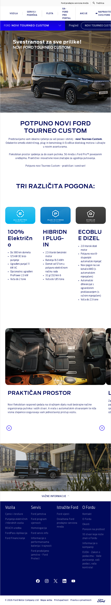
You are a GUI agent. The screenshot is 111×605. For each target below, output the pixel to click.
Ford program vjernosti (39, 521)
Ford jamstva (38, 514)
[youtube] (73, 581)
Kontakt (87, 514)
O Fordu (87, 519)
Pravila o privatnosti (81, 600)
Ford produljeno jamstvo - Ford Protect (40, 555)
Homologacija (39, 528)
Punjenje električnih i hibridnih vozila (16, 521)
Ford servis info (39, 533)
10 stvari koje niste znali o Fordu (93, 536)
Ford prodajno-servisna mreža (75, 3)
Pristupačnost (61, 600)
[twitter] (55, 581)
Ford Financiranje (15, 538)
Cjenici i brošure (14, 514)
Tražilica (98, 3)
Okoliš (85, 524)
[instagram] (47, 581)
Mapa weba (46, 600)
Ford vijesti (63, 514)
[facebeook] (38, 581)
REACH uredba (13, 528)
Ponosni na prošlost (93, 529)
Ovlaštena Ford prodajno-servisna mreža (67, 523)
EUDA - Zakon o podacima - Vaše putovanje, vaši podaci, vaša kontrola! (91, 560)
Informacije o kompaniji (90, 545)
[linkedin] (64, 581)
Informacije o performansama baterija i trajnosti (41, 542)
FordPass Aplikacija (16, 533)
